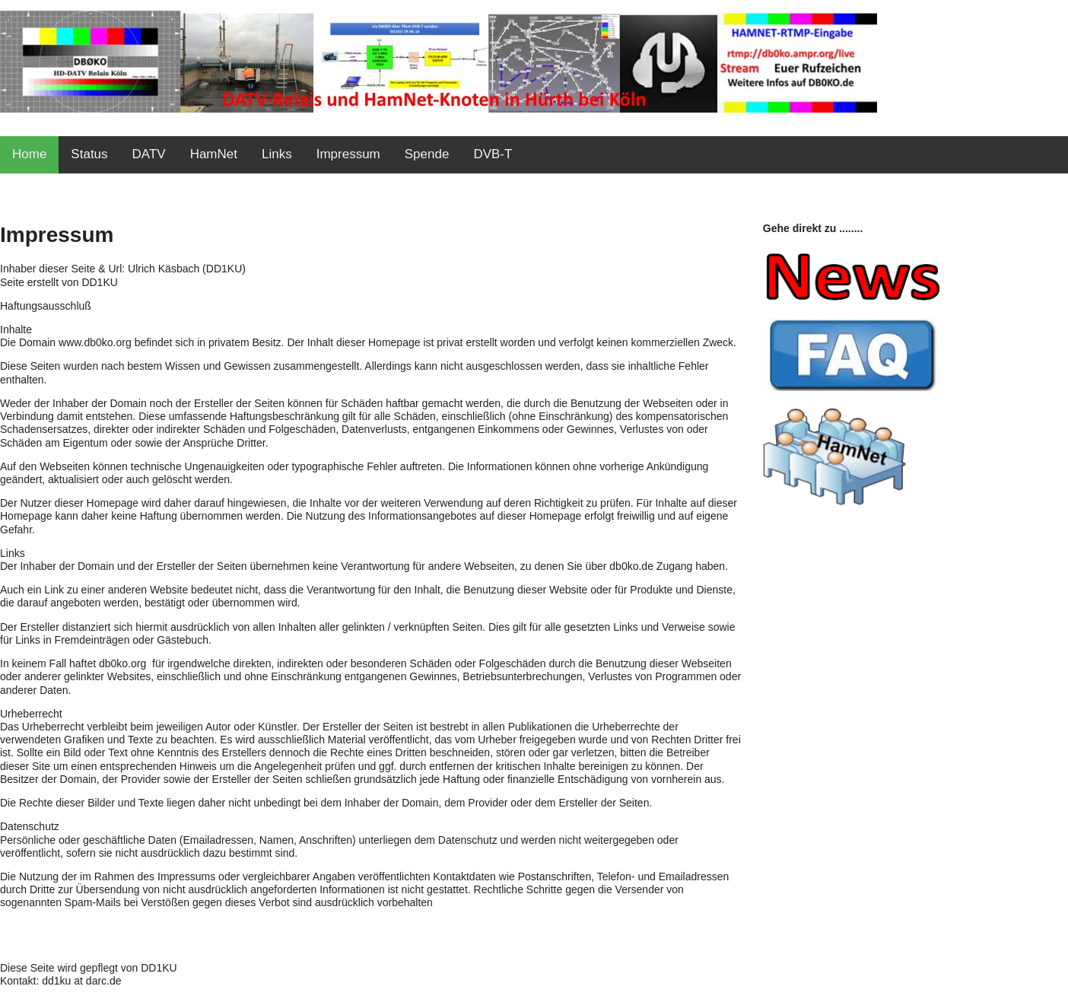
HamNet (213, 154)
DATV (149, 154)
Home (29, 154)
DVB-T (492, 154)
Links (277, 154)
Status (89, 154)
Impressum (348, 154)
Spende (427, 154)
